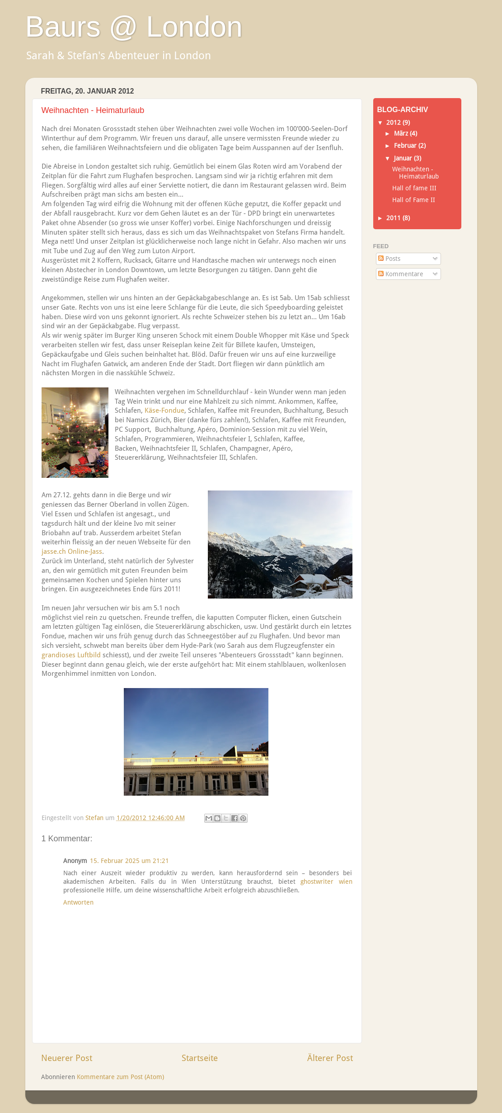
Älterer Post (330, 1058)
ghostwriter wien (326, 881)
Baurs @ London (134, 26)
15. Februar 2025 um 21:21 (129, 860)
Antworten (78, 902)
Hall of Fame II (413, 199)
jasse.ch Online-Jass (72, 551)
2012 (394, 122)
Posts (389, 258)
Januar (404, 158)
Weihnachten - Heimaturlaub (415, 172)
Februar (406, 145)
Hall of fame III (414, 188)
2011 (394, 218)
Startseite (200, 1058)
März (402, 133)
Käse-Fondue (164, 410)
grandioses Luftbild (71, 655)
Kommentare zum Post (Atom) (120, 1076)
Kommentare (400, 274)
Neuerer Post (66, 1058)
